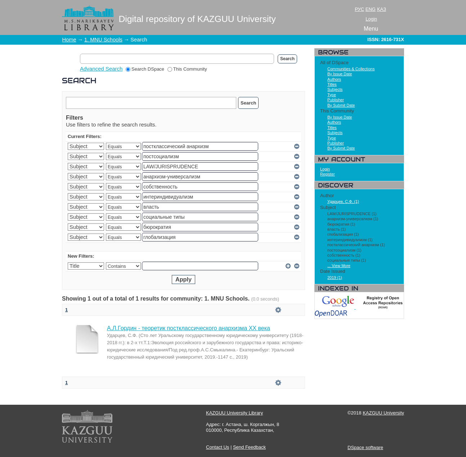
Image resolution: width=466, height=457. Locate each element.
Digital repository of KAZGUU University (197, 19)
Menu (371, 29)
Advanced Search (101, 69)
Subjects (334, 89)
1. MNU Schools (103, 40)
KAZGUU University (383, 413)
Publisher (335, 100)
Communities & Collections (351, 69)
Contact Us (217, 447)
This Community (187, 69)
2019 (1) (334, 277)
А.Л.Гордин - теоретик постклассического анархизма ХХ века (188, 328)
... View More (338, 265)
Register (327, 174)
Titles (332, 84)
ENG (371, 9)
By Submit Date (341, 105)
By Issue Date (339, 74)
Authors (334, 79)
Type (331, 95)
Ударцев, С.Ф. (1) (343, 201)
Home (69, 40)
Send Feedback (249, 447)
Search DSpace (145, 69)
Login (371, 19)
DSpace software (365, 447)
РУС (359, 9)
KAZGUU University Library (234, 413)
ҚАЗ (381, 9)
